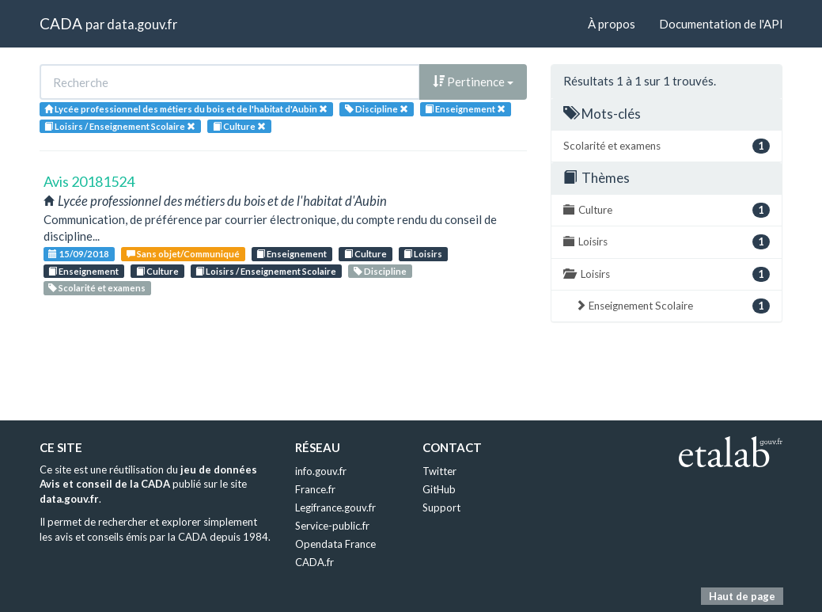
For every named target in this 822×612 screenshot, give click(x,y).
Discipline (380, 271)
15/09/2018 (78, 254)
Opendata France (335, 544)
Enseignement (291, 254)
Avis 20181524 (89, 181)
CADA (61, 23)
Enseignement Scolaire (672, 306)
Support (441, 507)
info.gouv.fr (321, 471)
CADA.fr (314, 562)
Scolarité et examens (97, 288)
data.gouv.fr (142, 24)
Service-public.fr (332, 525)
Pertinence (473, 81)
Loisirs (422, 254)
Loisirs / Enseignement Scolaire (265, 271)
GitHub (439, 489)
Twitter (439, 471)
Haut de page (742, 596)
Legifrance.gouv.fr (335, 507)
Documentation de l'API (721, 24)
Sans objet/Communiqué (183, 254)
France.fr (315, 489)
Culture (365, 254)
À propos (611, 24)
